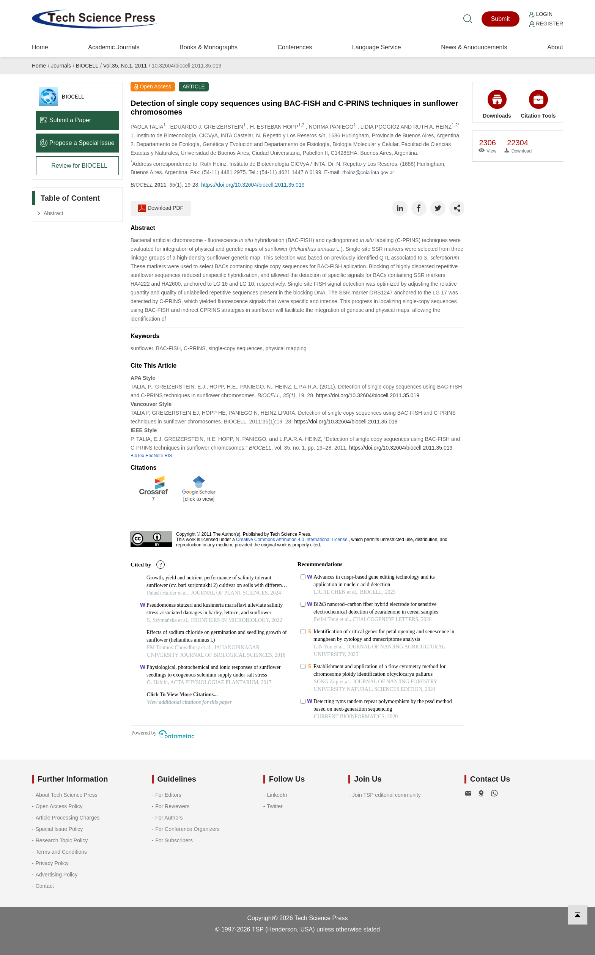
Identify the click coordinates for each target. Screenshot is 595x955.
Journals (61, 66)
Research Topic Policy (62, 840)
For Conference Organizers (187, 829)
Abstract (53, 213)
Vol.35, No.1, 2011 (125, 66)
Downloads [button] (497, 104)
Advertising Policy (57, 875)
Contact (45, 886)
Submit (500, 19)
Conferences (294, 47)
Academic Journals (113, 47)
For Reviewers (172, 806)
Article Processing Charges (68, 818)
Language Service (376, 47)
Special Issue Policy (59, 829)
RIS (168, 455)
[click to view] (198, 499)
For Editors (168, 795)
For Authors (169, 818)
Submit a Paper (65, 120)
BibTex (137, 455)
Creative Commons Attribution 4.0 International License (292, 539)
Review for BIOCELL (79, 165)
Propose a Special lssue (77, 143)
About (555, 47)
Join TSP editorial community (386, 795)
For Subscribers (174, 840)
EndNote (154, 455)
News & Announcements (474, 47)
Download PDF (160, 208)
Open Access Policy (59, 806)
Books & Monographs (208, 47)
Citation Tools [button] (538, 104)
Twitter (275, 806)
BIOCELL (87, 66)
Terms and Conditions (61, 852)
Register (546, 23)
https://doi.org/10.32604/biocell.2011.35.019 (252, 185)
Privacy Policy (52, 863)
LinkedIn (277, 795)
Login (540, 14)
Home (40, 47)
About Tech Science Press (67, 795)
